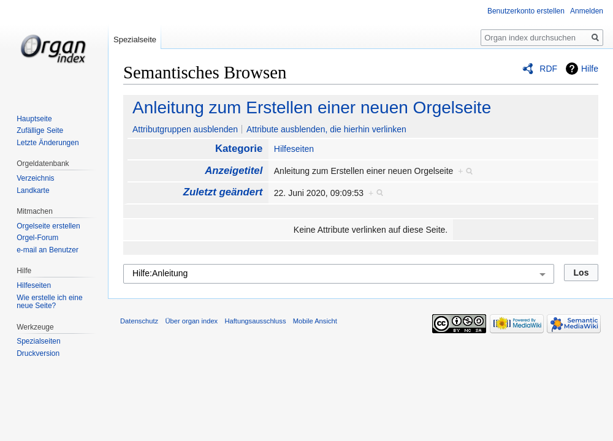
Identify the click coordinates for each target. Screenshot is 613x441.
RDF (548, 69)
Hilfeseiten (294, 149)
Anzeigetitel (233, 170)
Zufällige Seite (40, 130)
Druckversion (38, 353)
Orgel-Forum (37, 237)
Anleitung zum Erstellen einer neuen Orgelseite (311, 107)
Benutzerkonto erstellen (526, 11)
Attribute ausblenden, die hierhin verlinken (326, 129)
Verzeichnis (35, 178)
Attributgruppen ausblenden (185, 129)
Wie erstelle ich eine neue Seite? (49, 302)
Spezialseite (134, 39)
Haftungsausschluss (255, 321)
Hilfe (589, 69)
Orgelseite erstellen (48, 226)
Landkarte (33, 190)
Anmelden (586, 11)
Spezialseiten (38, 341)
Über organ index (191, 321)
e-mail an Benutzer (47, 250)
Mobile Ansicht (315, 321)
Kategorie (238, 148)
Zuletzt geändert (223, 192)
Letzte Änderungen (47, 142)
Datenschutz (139, 321)
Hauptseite (34, 119)
